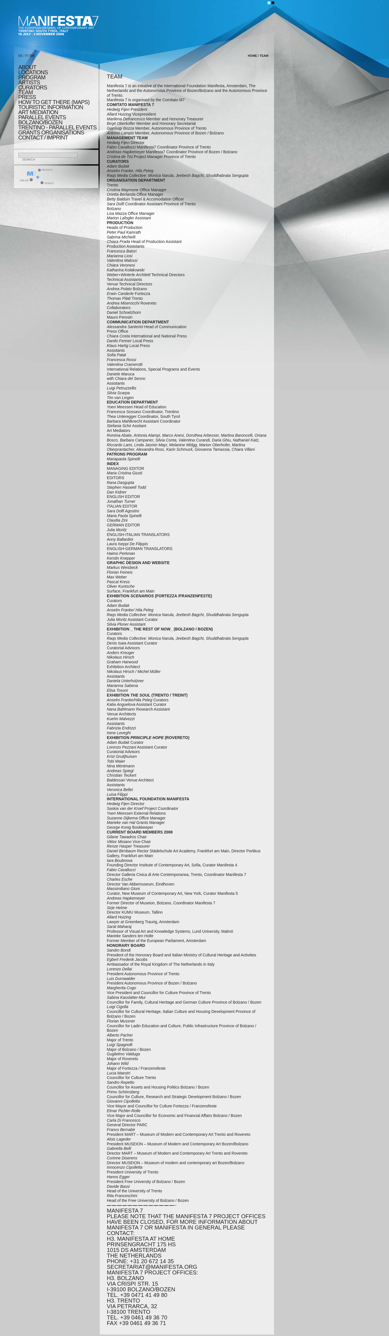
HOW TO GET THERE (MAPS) (53, 102)
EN (32, 55)
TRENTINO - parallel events (57, 127)
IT (26, 55)
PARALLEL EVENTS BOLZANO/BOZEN (42, 120)
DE (20, 55)
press (27, 97)
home (252, 55)
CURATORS (32, 87)
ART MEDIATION (38, 112)
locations (33, 72)
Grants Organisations (51, 132)
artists (29, 82)
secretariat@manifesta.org (152, 1267)
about (27, 67)
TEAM (25, 92)
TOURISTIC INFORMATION (50, 107)
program (31, 77)
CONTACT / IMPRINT (43, 137)
